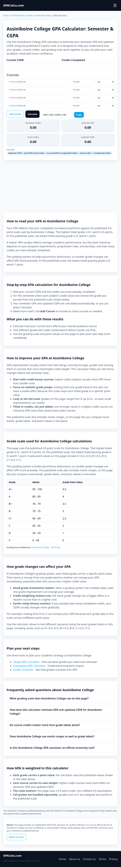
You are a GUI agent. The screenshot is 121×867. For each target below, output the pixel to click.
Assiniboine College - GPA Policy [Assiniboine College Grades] (45, 547)
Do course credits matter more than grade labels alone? (45, 725)
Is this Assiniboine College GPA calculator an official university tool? (52, 748)
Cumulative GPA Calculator (29, 666)
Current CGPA (15, 60)
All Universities (17, 15)
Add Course (15, 114)
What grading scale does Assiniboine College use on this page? (49, 698)
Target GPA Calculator (26, 662)
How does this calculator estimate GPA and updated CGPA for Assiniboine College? (56, 711)
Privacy (113, 859)
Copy (79, 115)
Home (6, 15)
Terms (102, 859)
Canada (29, 15)
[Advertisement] (60, 186)
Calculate (32, 114)
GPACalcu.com (13, 5)
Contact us (89, 859)
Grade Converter (23, 669)
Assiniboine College (43, 15)
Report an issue (16, 837)
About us (74, 859)
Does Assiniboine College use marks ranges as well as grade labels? (52, 736)
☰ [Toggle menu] (115, 5)
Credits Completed (73, 60)
